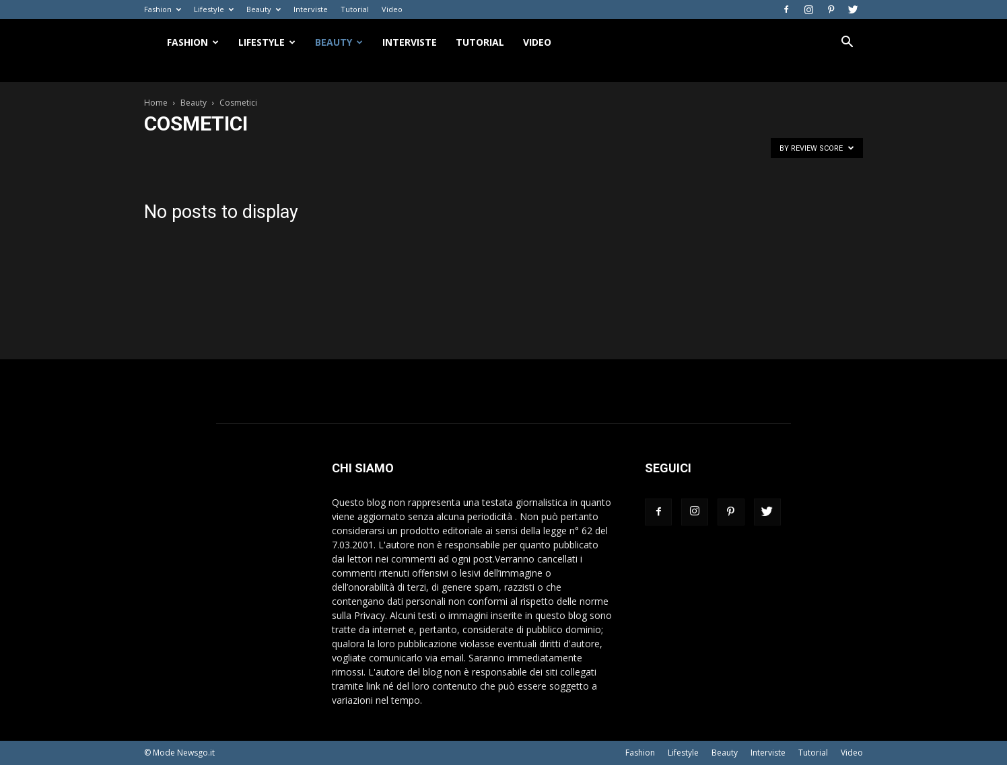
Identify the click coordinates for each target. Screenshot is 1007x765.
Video (392, 9)
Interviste (310, 9)
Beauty (263, 9)
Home (156, 102)
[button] (847, 43)
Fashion (162, 9)
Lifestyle (214, 9)
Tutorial (355, 9)
